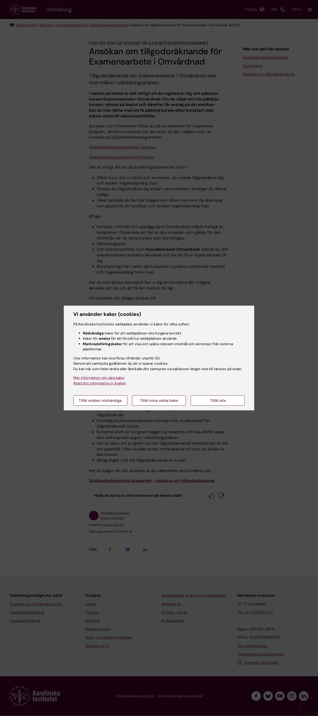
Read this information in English (99, 383)
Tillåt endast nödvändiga (100, 400)
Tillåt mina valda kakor (159, 400)
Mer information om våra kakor (99, 377)
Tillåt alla (218, 400)
